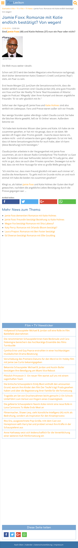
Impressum (58, 544)
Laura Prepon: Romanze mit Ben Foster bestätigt (30, 231)
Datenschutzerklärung (43, 544)
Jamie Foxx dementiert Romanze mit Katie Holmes (30, 215)
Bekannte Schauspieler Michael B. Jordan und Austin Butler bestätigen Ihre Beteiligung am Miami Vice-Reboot (34, 369)
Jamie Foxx (13, 31)
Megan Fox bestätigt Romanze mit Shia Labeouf (29, 223)
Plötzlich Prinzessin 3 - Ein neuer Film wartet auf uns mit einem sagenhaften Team (36, 377)
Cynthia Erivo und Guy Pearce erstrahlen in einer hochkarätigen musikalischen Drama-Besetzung (37, 352)
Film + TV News (26, 8)
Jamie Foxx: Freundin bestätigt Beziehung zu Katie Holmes (34, 219)
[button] (11, 201)
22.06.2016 (6, 28)
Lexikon (16, 2)
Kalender (28, 544)
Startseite (6, 8)
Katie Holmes (52, 105)
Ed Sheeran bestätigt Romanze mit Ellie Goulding (30, 235)
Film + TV (15, 8)
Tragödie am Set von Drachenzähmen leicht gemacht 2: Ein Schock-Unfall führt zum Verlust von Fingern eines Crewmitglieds (38, 397)
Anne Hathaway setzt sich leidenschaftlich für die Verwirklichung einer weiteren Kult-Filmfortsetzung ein (37, 434)
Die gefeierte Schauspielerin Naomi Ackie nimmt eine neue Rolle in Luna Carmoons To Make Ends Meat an (38, 406)
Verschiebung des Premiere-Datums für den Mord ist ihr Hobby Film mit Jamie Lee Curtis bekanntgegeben (39, 360)
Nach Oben (18, 544)
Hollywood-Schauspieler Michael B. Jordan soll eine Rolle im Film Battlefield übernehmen (37, 332)
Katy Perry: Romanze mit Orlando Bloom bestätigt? (31, 227)
